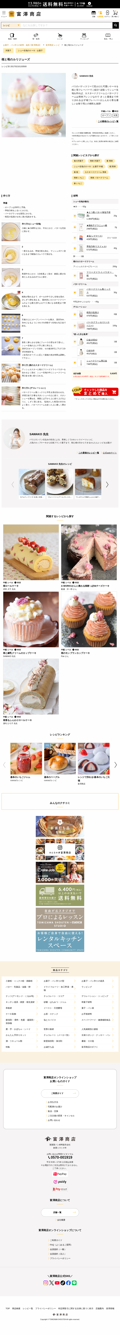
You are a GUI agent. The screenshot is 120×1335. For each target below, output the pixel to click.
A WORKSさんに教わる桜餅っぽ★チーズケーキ (85, 586)
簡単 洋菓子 (95, 161)
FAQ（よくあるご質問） (60, 1245)
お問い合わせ (52, 1120)
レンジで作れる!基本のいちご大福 (94, 779)
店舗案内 (100, 1308)
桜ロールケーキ (11, 586)
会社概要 (60, 1220)
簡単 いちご (79, 178)
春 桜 (76, 172)
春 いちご (78, 183)
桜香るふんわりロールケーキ (17, 720)
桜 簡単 (113, 166)
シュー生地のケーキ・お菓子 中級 (88, 166)
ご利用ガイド (55, 1240)
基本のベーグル (52, 777)
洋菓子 (8, 50)
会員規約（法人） (57, 1254)
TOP (8, 1308)
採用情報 (110, 1308)
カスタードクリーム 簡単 (95, 172)
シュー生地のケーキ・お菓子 (30, 50)
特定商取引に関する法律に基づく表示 (75, 1308)
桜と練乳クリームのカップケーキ (19, 653)
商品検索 (16, 1308)
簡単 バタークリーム (99, 178)
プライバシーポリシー (59, 1258)
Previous (13, 484)
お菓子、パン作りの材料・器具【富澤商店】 (22, 45)
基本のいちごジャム (20, 777)
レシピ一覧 (28, 1308)
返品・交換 (51, 1111)
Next (107, 484)
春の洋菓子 (78, 161)
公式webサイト (108, 453)
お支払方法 (51, 1102)
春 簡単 (110, 161)
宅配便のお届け (53, 1106)
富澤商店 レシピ (53, 45)
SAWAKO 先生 (86, 76)
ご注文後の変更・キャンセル (60, 1116)
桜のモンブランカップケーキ (75, 653)
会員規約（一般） (57, 1249)
